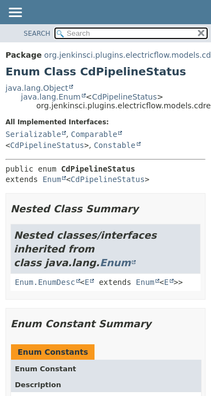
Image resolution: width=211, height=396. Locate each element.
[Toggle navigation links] (14, 13)
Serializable (33, 134)
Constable (115, 145)
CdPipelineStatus (124, 96)
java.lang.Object (36, 88)
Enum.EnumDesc (45, 282)
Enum (51, 179)
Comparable (94, 134)
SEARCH (37, 33)
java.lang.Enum (51, 96)
